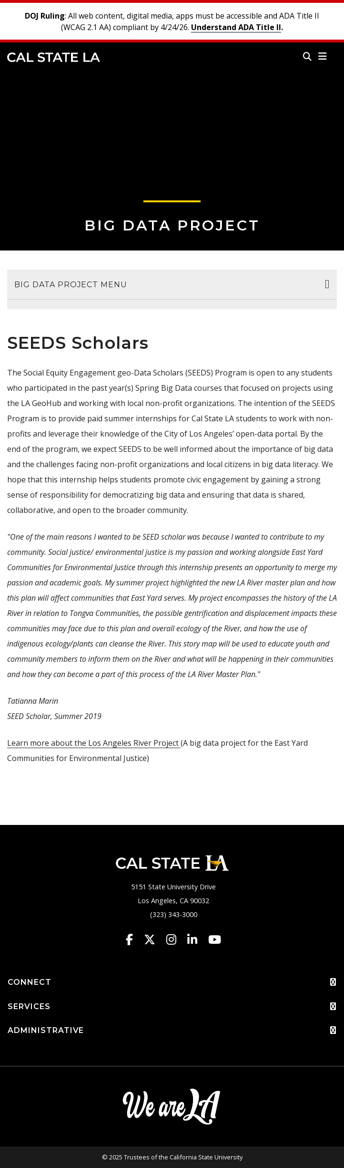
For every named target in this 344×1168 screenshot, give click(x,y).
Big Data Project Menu (70, 284)
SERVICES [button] (172, 1007)
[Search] (307, 56)
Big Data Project (172, 225)
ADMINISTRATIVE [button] (172, 1030)
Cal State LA (53, 57)
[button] (322, 56)
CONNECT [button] (172, 982)
